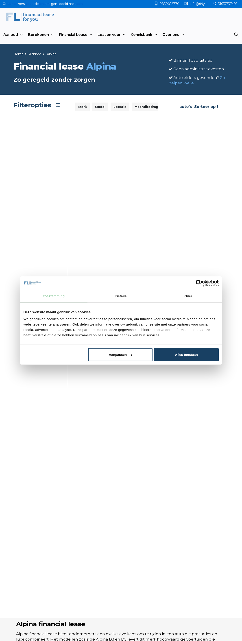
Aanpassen (120, 355)
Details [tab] (121, 296)
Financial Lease (73, 35)
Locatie (119, 107)
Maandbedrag (146, 107)
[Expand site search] (236, 34)
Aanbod (10, 35)
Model (100, 107)
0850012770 (169, 4)
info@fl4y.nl (199, 4)
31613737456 (227, 4)
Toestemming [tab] (54, 296)
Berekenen (38, 35)
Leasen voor (109, 35)
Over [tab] (188, 296)
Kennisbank (141, 35)
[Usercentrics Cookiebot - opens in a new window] (199, 283)
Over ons (170, 35)
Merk (82, 107)
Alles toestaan (186, 355)
